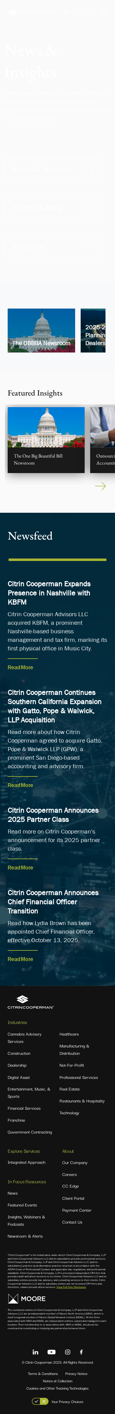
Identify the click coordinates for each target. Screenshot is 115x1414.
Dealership (17, 1064)
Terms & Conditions (43, 1373)
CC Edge (70, 1185)
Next (101, 486)
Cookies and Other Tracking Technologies (57, 1388)
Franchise (16, 1119)
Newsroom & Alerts (25, 1235)
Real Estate (69, 1088)
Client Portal (73, 1198)
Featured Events (22, 1204)
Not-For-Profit (71, 1064)
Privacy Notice (76, 1373)
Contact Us (72, 1221)
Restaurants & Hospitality (82, 1100)
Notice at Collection (57, 1380)
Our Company (75, 1162)
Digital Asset (19, 1077)
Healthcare (69, 1033)
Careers (69, 1174)
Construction (19, 1053)
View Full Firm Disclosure (71, 1287)
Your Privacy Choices (67, 1401)
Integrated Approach (26, 1162)
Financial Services (24, 1108)
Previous (14, 486)
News (12, 1192)
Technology (69, 1112)
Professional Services (78, 1077)
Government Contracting (30, 1131)
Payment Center (84, 12)
